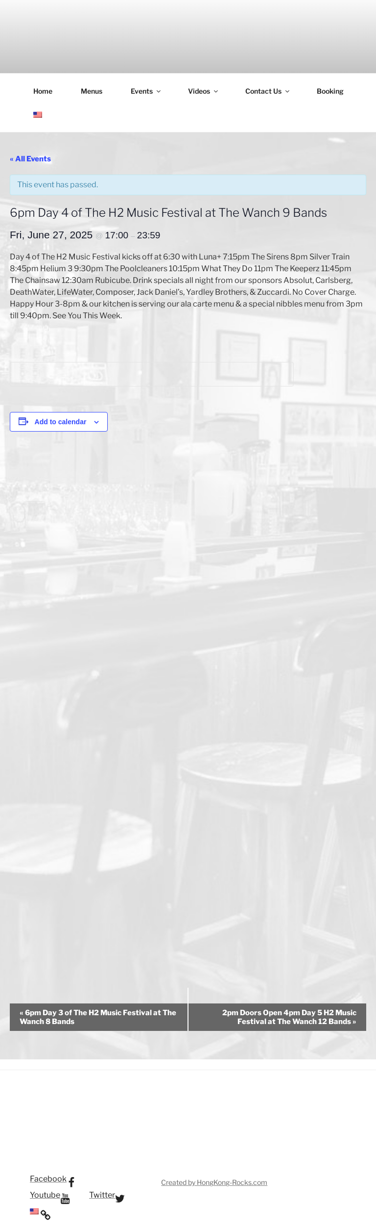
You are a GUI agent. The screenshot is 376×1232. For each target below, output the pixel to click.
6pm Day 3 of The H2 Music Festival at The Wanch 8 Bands (98, 1017)
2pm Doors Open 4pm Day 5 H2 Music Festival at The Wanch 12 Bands (289, 1017)
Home (42, 91)
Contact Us (268, 91)
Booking (330, 91)
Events (146, 91)
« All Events (30, 158)
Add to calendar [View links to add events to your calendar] (61, 422)
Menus (91, 91)
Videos (203, 91)
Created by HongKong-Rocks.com (214, 1182)
